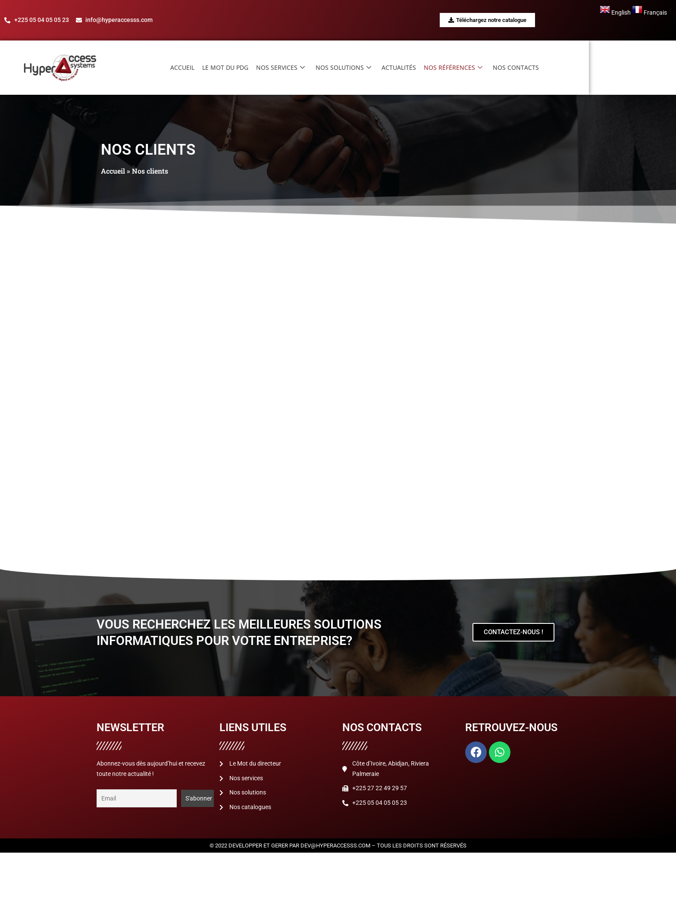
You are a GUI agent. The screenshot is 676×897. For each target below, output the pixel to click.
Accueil (237, 67)
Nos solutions (395, 67)
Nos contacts (565, 67)
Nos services (334, 67)
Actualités (450, 67)
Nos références (503, 67)
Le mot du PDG (280, 67)
